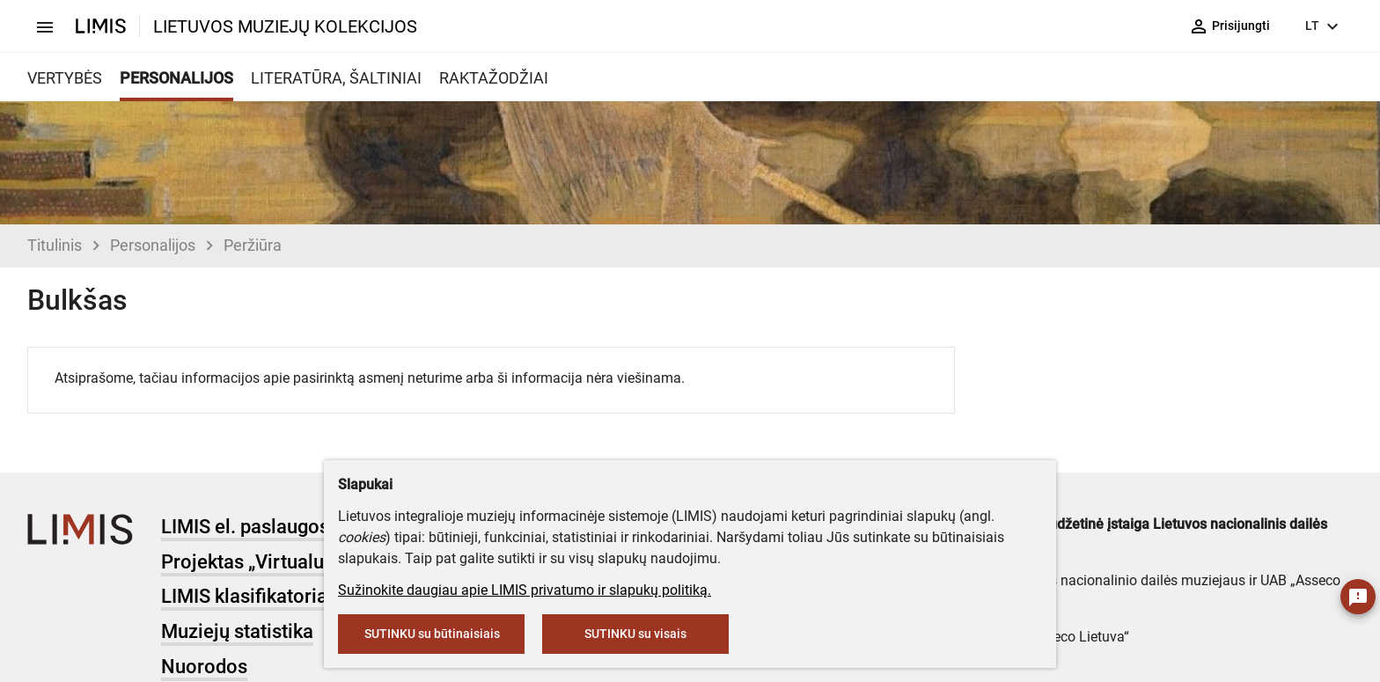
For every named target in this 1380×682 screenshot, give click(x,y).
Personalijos (152, 245)
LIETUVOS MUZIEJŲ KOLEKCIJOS (285, 26)
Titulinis (54, 245)
